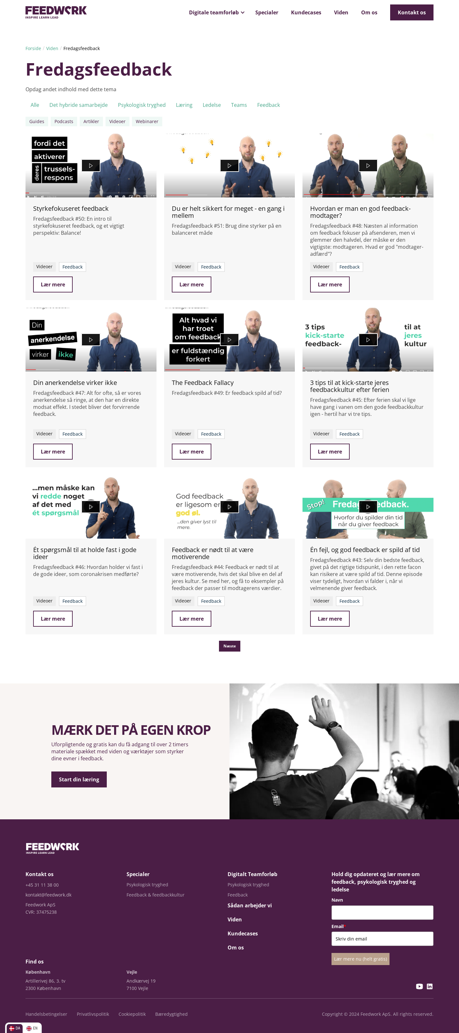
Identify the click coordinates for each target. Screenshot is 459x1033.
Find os (35, 961)
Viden (341, 12)
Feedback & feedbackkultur (156, 895)
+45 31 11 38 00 (42, 885)
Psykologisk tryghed (142, 104)
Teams (239, 104)
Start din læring (79, 779)
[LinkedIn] (429, 987)
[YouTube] (419, 987)
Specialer (266, 12)
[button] (215, 12)
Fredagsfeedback (81, 48)
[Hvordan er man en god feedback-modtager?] (367, 165)
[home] (56, 12)
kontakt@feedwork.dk (48, 895)
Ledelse (212, 104)
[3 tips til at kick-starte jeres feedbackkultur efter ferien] (367, 340)
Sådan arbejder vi (250, 905)
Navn (337, 900)
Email (339, 926)
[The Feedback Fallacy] (229, 340)
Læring (184, 104)
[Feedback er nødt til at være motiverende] (229, 507)
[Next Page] (229, 646)
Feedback (268, 104)
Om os (369, 12)
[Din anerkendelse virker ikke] (91, 340)
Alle (35, 104)
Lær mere (53, 284)
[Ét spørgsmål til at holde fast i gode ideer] (91, 507)
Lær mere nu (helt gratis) (360, 959)
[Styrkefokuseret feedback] (91, 165)
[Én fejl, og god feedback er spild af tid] (367, 507)
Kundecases (306, 12)
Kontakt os (412, 12)
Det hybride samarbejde (78, 104)
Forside (33, 48)
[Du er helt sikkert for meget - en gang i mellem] (229, 165)
